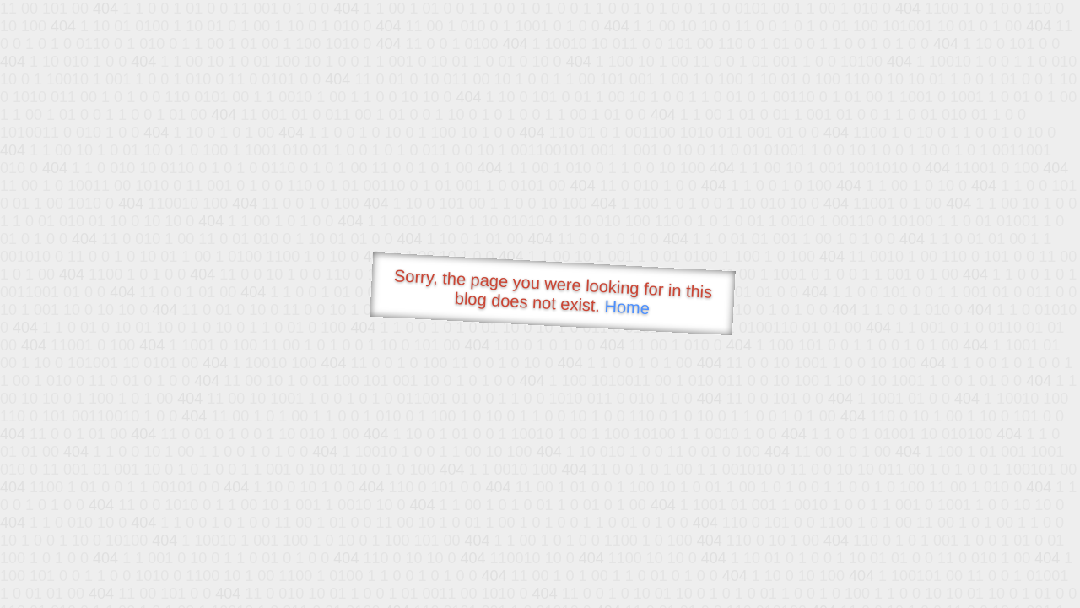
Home (627, 307)
